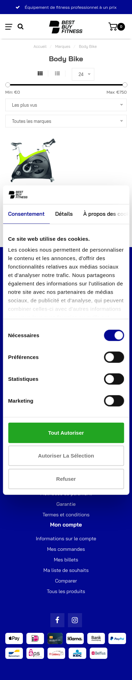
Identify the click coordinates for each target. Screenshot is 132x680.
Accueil (39, 46)
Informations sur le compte (66, 538)
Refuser (66, 478)
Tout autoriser (66, 432)
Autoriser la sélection (66, 456)
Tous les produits (66, 591)
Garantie (66, 504)
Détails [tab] (64, 213)
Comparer (66, 581)
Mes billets (66, 559)
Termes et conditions (66, 514)
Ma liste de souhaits (65, 570)
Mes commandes (66, 549)
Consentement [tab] (26, 213)
